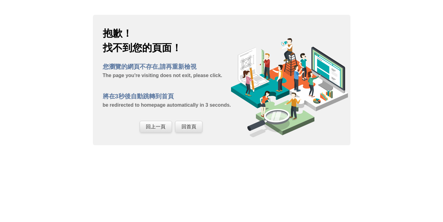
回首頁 (189, 126)
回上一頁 (156, 126)
